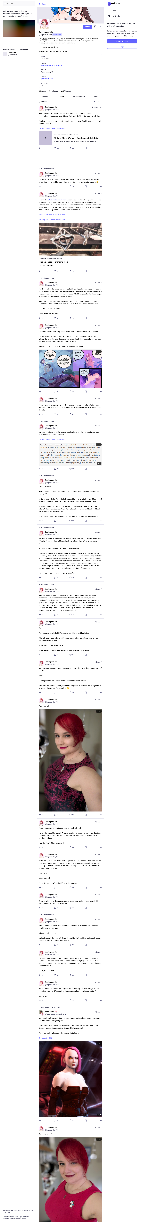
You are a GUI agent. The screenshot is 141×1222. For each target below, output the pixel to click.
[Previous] (94, 101)
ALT (99, 449)
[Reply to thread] (41, 172)
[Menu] (100, 27)
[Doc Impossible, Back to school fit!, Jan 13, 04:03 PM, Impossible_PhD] (70, 1163)
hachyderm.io (57, 34)
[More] (101, 148)
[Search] (19, 3)
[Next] (101, 101)
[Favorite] (71, 148)
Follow (87, 27)
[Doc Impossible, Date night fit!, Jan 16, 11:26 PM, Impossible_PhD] (70, 744)
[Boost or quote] (56, 148)
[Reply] (41, 148)
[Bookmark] (85, 148)
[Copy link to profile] (95, 27)
